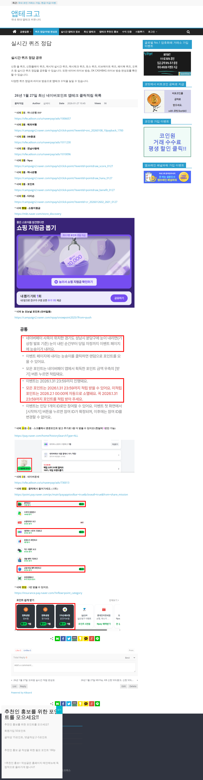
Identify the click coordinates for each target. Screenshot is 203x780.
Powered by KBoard (21, 692)
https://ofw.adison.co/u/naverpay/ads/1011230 (43, 142)
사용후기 (139, 31)
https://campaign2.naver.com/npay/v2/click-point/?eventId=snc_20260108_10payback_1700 (69, 130)
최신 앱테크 (89, 31)
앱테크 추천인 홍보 (108, 31)
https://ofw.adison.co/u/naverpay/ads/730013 (42, 482)
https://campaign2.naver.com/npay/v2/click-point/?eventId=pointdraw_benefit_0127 (65, 190)
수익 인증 (127, 31)
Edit (124, 686)
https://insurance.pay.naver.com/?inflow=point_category (48, 593)
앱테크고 (25, 13)
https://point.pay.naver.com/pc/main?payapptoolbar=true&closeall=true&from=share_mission (71, 494)
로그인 (151, 31)
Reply (23, 686)
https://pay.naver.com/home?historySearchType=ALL (46, 435)
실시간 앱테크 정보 (70, 31)
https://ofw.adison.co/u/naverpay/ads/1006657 (43, 118)
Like (18, 650)
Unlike (27, 650)
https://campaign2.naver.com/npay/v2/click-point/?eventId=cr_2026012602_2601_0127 (66, 202)
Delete (133, 686)
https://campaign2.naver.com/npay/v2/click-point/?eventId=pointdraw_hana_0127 (63, 178)
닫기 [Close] (59, 709)
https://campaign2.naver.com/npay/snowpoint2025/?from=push (53, 317)
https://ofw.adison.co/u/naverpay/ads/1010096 (43, 154)
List (14, 686)
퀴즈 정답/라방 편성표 (46, 31)
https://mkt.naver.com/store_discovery (38, 214)
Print (131, 650)
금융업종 (24, 31)
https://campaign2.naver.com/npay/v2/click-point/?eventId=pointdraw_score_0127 (64, 166)
